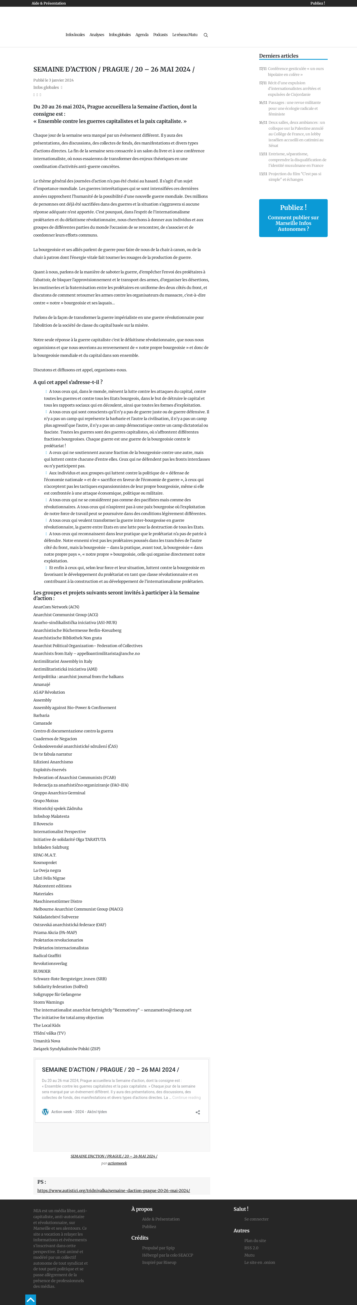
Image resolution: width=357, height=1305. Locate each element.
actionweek (117, 1163)
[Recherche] (205, 35)
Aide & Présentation (49, 3)
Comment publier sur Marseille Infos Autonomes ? (293, 223)
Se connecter (256, 1219)
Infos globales (120, 34)
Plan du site (255, 1240)
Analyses (97, 34)
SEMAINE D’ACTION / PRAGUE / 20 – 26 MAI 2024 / (114, 1156)
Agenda (141, 34)
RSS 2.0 (251, 1248)
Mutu (249, 1255)
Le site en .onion (259, 1262)
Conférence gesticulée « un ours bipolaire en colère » (296, 71)
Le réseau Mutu (184, 34)
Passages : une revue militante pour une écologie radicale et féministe (295, 108)
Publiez (149, 1226)
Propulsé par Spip (158, 1248)
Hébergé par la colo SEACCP (167, 1255)
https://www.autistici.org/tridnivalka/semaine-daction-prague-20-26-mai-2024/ (113, 1190)
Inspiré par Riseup (159, 1262)
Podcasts (160, 34)
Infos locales (75, 34)
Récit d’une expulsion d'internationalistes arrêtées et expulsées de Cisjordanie (294, 89)
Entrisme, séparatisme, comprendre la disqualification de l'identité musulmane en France (297, 160)
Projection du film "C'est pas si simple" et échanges (295, 177)
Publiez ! (317, 3)
